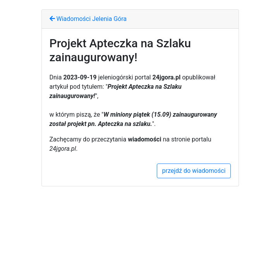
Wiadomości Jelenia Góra (88, 18)
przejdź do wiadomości (193, 170)
